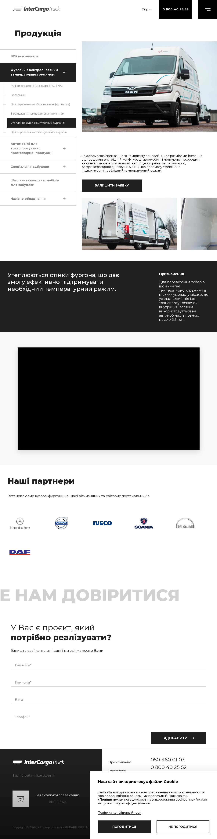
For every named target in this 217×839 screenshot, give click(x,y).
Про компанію (120, 762)
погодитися (124, 827)
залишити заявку (112, 185)
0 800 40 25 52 (176, 9)
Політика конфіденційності (119, 812)
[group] (129, 224)
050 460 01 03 (168, 760)
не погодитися (182, 827)
